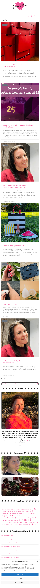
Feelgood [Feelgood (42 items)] (4, 516)
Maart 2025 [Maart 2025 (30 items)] (4, 520)
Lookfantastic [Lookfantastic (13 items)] (23, 517)
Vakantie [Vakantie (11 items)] (20, 524)
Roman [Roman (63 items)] (22, 522)
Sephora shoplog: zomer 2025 (14, 246)
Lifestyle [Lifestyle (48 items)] (10, 518)
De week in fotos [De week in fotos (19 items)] (18, 513)
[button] (38, 561)
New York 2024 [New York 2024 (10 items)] (16, 520)
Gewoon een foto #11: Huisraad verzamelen (10, 553)
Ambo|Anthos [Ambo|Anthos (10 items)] (8, 509)
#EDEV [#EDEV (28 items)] (3, 509)
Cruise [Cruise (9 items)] (19, 511)
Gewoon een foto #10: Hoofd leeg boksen (10, 557)
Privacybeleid (23, 585)
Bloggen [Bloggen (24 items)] (23, 509)
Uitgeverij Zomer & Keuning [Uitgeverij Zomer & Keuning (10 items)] (12, 524)
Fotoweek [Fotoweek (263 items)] (14, 515)
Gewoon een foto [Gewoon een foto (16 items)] (23, 515)
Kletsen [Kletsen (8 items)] (5, 517)
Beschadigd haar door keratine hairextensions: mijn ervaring (14, 186)
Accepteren (20, 574)
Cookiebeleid (16, 585)
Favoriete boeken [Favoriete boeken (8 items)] (26, 513)
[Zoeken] (37, 384)
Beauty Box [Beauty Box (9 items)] (18, 509)
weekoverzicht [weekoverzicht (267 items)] (29, 524)
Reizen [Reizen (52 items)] (11, 522)
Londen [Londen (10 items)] (18, 517)
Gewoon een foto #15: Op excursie (8, 539)
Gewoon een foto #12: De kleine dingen (9, 550)
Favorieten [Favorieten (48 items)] (32, 513)
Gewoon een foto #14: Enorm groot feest (9, 542)
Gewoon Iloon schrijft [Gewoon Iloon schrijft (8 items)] (31, 515)
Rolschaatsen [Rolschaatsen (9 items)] (17, 522)
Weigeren (20, 578)
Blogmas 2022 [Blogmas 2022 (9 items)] (28, 509)
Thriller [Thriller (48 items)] (3, 524)
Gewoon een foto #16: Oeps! (7, 535)
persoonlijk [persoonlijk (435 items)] (25, 520)
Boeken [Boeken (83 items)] (34, 509)
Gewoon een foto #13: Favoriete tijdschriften (10, 546)
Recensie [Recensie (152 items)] (5, 522)
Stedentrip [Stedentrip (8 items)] (34, 522)
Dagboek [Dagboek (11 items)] (22, 511)
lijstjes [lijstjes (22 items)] (15, 518)
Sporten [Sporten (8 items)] (30, 522)
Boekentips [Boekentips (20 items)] (4, 511)
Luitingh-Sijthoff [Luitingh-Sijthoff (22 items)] (31, 518)
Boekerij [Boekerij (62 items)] (10, 511)
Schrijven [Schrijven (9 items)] (27, 522)
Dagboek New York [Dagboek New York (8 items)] (28, 511)
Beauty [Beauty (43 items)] (13, 509)
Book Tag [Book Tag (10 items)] (15, 511)
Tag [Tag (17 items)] (37, 522)
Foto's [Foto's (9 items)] (8, 515)
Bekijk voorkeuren (20, 582)
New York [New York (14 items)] (10, 520)
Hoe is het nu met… (10, 304)
